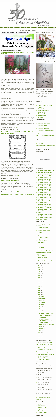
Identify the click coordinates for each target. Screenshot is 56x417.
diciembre (42, 296)
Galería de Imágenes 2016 (44, 190)
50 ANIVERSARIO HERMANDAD (46, 170)
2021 (39, 275)
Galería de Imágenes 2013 (44, 185)
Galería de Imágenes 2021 (44, 200)
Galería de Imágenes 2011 (44, 180)
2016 (39, 285)
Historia (40, 107)
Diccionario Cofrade (43, 237)
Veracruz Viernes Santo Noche (45, 352)
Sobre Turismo (41, 405)
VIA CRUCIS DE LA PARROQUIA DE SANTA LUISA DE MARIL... (45, 321)
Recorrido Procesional (43, 110)
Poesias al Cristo (42, 257)
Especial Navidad (42, 239)
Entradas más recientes (7, 194)
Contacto (40, 117)
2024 (39, 269)
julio (40, 306)
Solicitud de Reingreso (44, 128)
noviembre (42, 298)
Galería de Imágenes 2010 (44, 182)
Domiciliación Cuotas (43, 142)
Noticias (40, 103)
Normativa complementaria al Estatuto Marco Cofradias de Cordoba (44, 252)
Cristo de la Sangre (43, 347)
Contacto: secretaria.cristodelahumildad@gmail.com (45, 135)
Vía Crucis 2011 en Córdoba (45, 209)
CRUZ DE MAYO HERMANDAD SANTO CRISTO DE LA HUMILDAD (46, 315)
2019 (39, 279)
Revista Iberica (42, 410)
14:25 (17, 191)
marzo (41, 326)
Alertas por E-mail (42, 113)
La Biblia (40, 244)
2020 (39, 277)
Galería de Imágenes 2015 (44, 189)
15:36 (17, 127)
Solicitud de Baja (42, 125)
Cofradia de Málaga (43, 356)
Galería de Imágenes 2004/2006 (46, 174)
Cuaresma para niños (43, 235)
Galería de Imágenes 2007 (44, 175)
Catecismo (40, 232)
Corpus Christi (41, 234)
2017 (39, 283)
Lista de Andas (42, 112)
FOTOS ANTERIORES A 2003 (45, 172)
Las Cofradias (41, 247)
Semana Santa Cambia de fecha (46, 260)
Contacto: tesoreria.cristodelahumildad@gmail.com (45, 145)
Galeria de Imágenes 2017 (44, 192)
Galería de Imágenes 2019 (44, 195)
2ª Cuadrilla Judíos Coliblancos (46, 354)
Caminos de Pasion (43, 412)
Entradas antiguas (29, 194)
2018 (39, 281)
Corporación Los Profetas (44, 346)
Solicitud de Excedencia (44, 132)
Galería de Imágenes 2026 (44, 205)
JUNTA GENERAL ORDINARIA (10, 180)
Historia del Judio (42, 240)
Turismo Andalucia (43, 407)
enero (40, 330)
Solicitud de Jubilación (44, 127)
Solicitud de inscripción (44, 123)
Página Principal (19, 194)
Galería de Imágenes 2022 (44, 202)
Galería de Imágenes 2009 (44, 179)
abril (40, 312)
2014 (39, 288)
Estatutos (40, 122)
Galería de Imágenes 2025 (44, 204)
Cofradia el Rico (42, 357)
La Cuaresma (41, 245)
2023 (39, 271)
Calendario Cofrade (43, 227)
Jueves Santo (41, 242)
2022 (39, 273)
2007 (39, 338)
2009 (39, 334)
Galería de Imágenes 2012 (44, 184)
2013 (39, 290)
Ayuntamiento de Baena (44, 396)
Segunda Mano (42, 115)
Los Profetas (41, 249)
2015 (39, 286)
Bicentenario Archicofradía (45, 207)
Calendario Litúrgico (43, 229)
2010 (39, 332)
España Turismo (42, 409)
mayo (40, 310)
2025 (39, 267)
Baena (39, 404)
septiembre (42, 302)
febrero (41, 328)
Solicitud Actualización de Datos (46, 130)
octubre (41, 300)
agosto (41, 304)
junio (40, 308)
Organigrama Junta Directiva (45, 105)
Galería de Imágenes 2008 (44, 177)
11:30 (17, 175)
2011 (39, 294)
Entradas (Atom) (12, 197)
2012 (39, 292)
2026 (39, 265)
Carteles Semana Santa (44, 230)
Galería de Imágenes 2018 (44, 194)
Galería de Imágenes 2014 (44, 187)
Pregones (40, 259)
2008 (39, 336)
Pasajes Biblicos (42, 255)
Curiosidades (41, 108)
